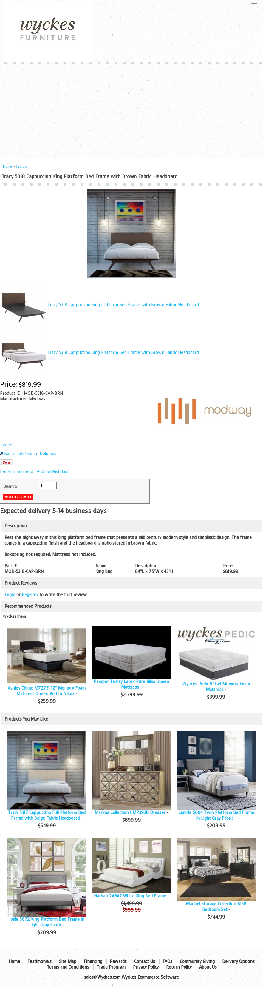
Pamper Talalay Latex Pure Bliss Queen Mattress (131, 684)
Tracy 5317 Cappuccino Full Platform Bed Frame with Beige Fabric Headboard (47, 815)
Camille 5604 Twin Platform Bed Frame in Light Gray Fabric (216, 815)
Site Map (67, 961)
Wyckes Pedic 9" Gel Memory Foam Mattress (216, 687)
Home (7, 166)
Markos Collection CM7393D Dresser (130, 812)
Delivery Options (238, 961)
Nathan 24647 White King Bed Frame (130, 896)
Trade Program (111, 967)
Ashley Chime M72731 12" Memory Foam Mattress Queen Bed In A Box (47, 691)
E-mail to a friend (16, 471)
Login (9, 595)
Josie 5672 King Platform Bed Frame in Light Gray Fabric (46, 922)
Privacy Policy (146, 967)
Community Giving (197, 961)
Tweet (6, 445)
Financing (93, 961)
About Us (208, 967)
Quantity (10, 486)
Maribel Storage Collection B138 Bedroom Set (216, 906)
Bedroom (23, 166)
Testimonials (39, 961)
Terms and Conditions (68, 967)
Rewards (118, 961)
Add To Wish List (53, 471)
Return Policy (179, 967)
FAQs (167, 961)
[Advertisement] (131, 109)
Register (30, 595)
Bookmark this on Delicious (30, 454)
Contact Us (144, 961)
